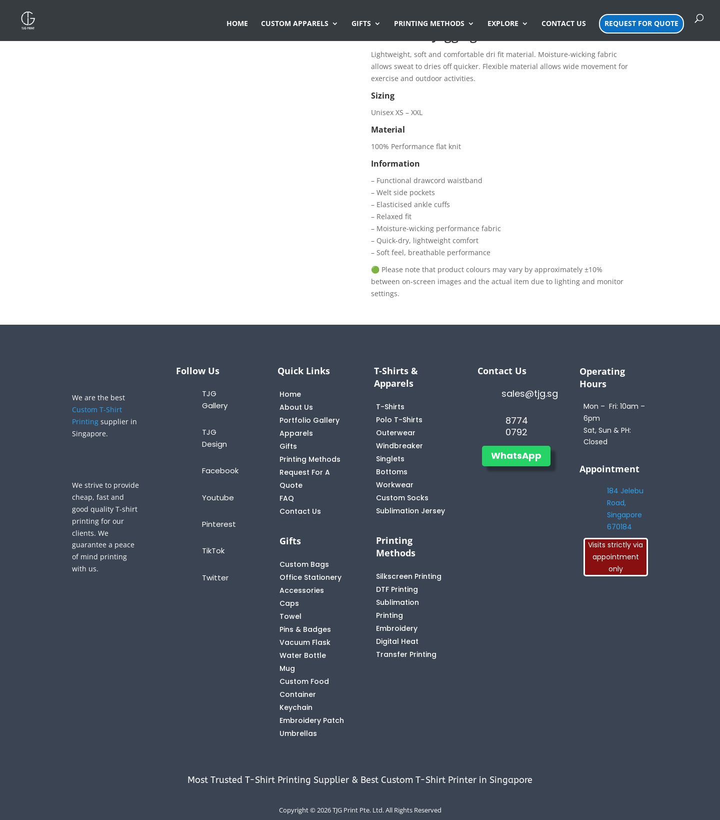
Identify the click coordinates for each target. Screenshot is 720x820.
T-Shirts (390, 407)
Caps (289, 603)
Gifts (288, 446)
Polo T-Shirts (399, 420)
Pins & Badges (305, 629)
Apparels (296, 433)
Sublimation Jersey (410, 511)
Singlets (390, 459)
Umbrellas (298, 733)
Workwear (395, 485)
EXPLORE (503, 24)
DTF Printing (397, 589)
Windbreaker (399, 446)
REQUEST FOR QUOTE (641, 23)
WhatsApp (516, 455)
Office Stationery (311, 577)
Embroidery (397, 628)
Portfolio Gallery (310, 420)
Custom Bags (304, 564)
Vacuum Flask (305, 642)
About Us (296, 407)
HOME (237, 24)
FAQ (287, 498)
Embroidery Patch (312, 720)
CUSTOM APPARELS (294, 24)
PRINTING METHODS (429, 24)
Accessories (302, 590)
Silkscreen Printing (409, 576)
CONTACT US (564, 24)
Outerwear (396, 433)
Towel (291, 616)
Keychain (296, 707)
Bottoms (392, 472)
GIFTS (361, 24)
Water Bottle (303, 655)
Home (290, 394)
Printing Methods (310, 459)
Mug (287, 668)
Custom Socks (402, 498)
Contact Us (300, 511)
